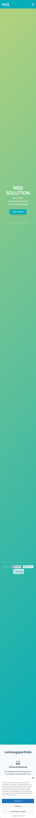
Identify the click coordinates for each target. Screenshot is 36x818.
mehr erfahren (18, 212)
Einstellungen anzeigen (18, 811)
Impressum (22, 815)
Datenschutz (15, 815)
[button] (33, 778)
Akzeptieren (18, 801)
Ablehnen (18, 806)
